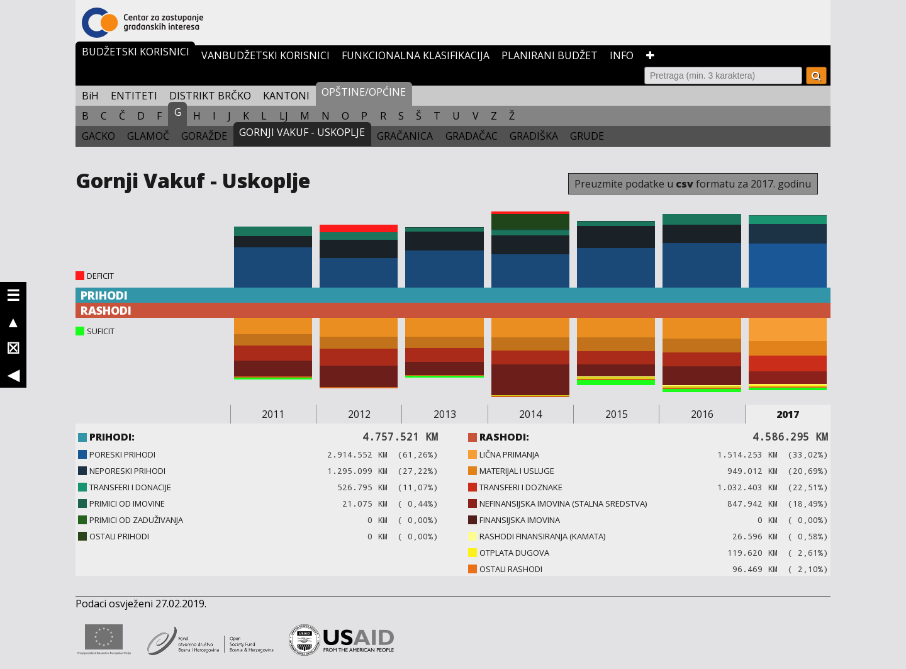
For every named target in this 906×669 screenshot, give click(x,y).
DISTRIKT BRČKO (210, 96)
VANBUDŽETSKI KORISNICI (265, 55)
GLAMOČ (148, 136)
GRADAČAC (471, 136)
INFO (622, 55)
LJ (283, 116)
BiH (90, 96)
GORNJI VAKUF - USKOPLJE (302, 132)
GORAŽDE (204, 136)
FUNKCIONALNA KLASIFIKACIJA (415, 55)
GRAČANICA (405, 136)
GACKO (98, 136)
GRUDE (587, 136)
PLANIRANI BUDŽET (549, 55)
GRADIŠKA (534, 136)
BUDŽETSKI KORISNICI (135, 52)
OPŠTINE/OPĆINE (364, 92)
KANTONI (286, 96)
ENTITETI (134, 96)
